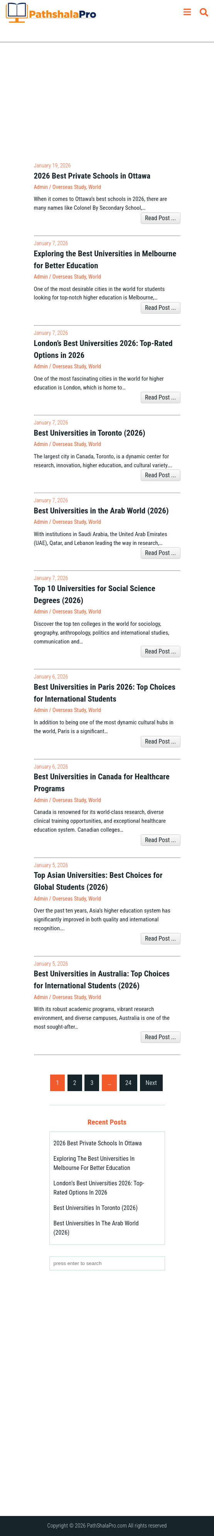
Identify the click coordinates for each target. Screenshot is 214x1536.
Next (151, 1082)
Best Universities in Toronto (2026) (96, 1208)
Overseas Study (69, 187)
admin (41, 187)
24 (128, 1082)
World (94, 187)
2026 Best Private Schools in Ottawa (98, 1143)
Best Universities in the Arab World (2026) (96, 1228)
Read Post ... (160, 218)
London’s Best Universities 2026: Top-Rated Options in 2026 (99, 1188)
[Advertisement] (107, 108)
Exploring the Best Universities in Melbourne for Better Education (94, 1163)
